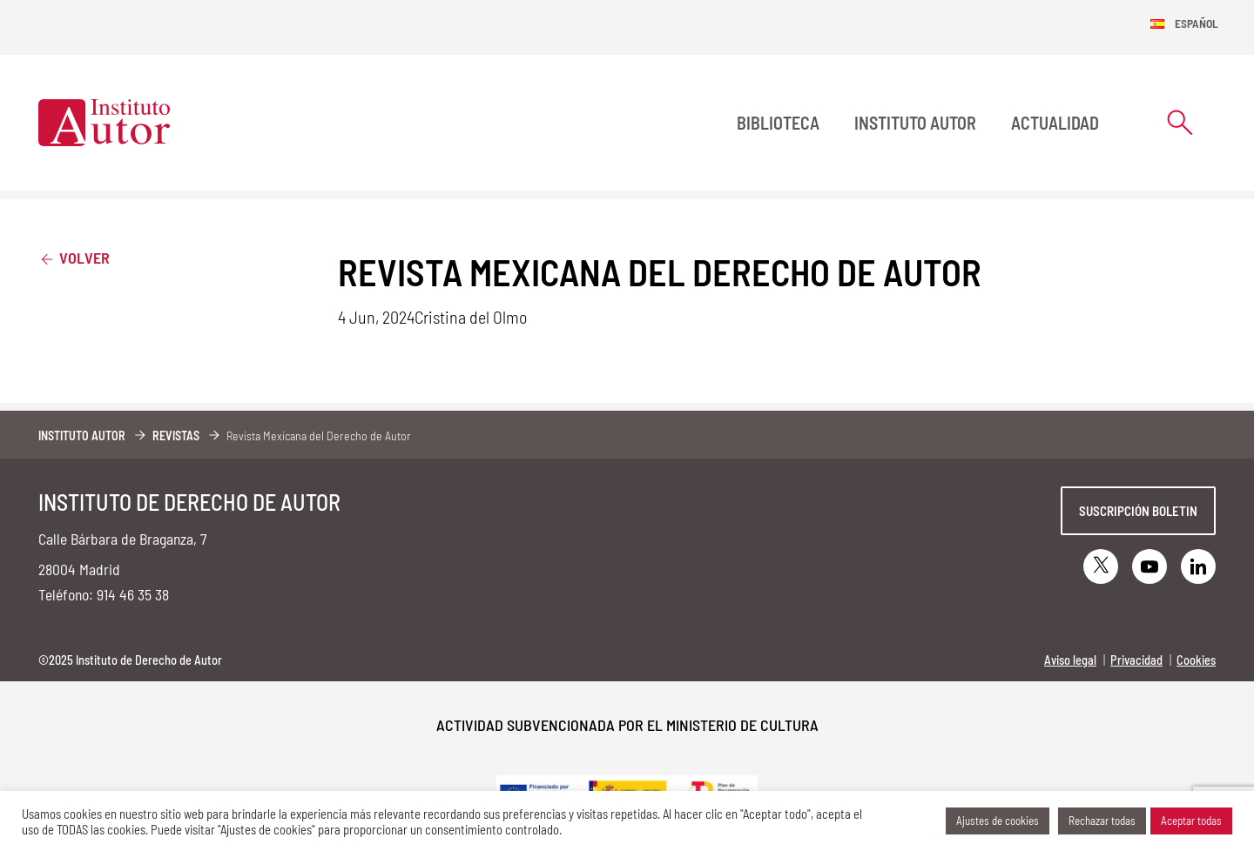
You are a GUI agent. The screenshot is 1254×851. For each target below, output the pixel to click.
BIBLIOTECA (778, 122)
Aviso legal (1070, 660)
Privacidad (1136, 660)
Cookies (1196, 660)
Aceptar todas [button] (1191, 821)
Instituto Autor (915, 122)
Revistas (175, 435)
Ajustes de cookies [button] (997, 821)
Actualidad (1055, 122)
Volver (74, 257)
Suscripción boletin (1138, 511)
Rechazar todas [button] (1102, 821)
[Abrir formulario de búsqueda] (1180, 122)
